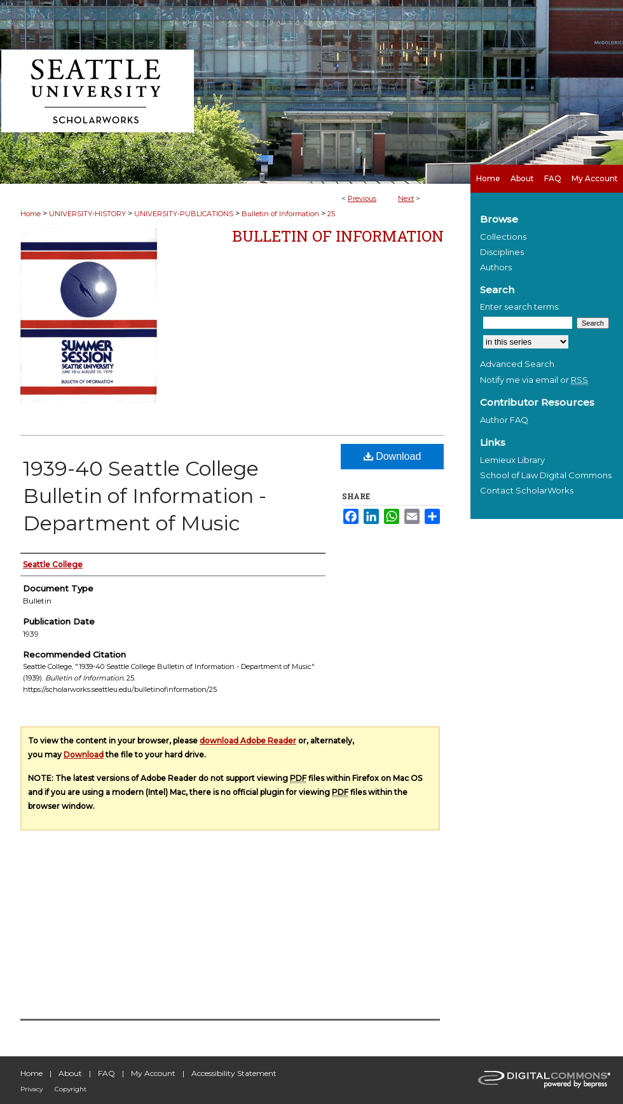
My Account (153, 1073)
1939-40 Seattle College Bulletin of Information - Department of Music (144, 495)
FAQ (106, 1073)
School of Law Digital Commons (546, 475)
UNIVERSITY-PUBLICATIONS (183, 213)
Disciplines (502, 252)
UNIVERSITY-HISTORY (87, 213)
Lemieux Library (512, 460)
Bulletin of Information (280, 213)
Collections (503, 236)
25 (331, 213)
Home (30, 213)
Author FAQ (504, 420)
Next (406, 198)
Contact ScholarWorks (526, 490)
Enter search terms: (520, 306)
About (70, 1073)
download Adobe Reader (248, 740)
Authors (496, 267)
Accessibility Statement (234, 1073)
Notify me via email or (534, 380)
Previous (362, 198)
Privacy (31, 1089)
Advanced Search (517, 364)
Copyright (70, 1089)
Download (392, 456)
